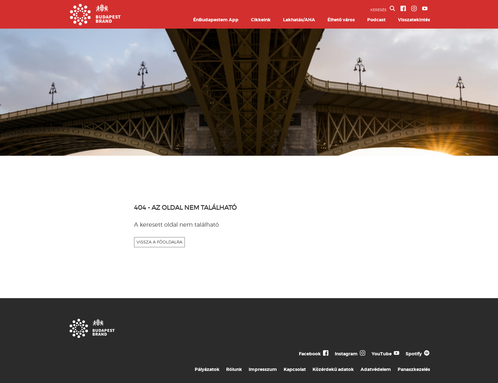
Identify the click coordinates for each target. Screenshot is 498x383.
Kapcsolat (295, 369)
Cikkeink (261, 20)
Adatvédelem (375, 369)
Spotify (414, 354)
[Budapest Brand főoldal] (95, 24)
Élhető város (341, 20)
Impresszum (263, 369)
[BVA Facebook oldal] (403, 8)
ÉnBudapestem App (216, 20)
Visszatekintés (414, 20)
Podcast (376, 20)
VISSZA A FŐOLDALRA (159, 241)
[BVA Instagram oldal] (414, 8)
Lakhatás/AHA (299, 20)
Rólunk (234, 369)
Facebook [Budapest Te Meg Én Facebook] (310, 354)
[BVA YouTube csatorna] (425, 8)
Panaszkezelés (414, 369)
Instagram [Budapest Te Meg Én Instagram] (346, 354)
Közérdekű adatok (333, 369)
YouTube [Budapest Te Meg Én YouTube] (382, 354)
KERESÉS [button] (382, 9)
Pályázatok (207, 369)
